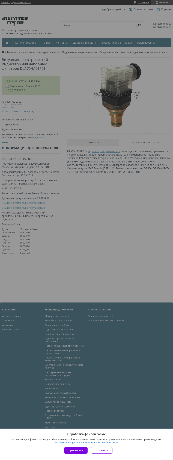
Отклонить (102, 450)
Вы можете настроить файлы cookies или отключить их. (85, 442)
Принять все (76, 450)
